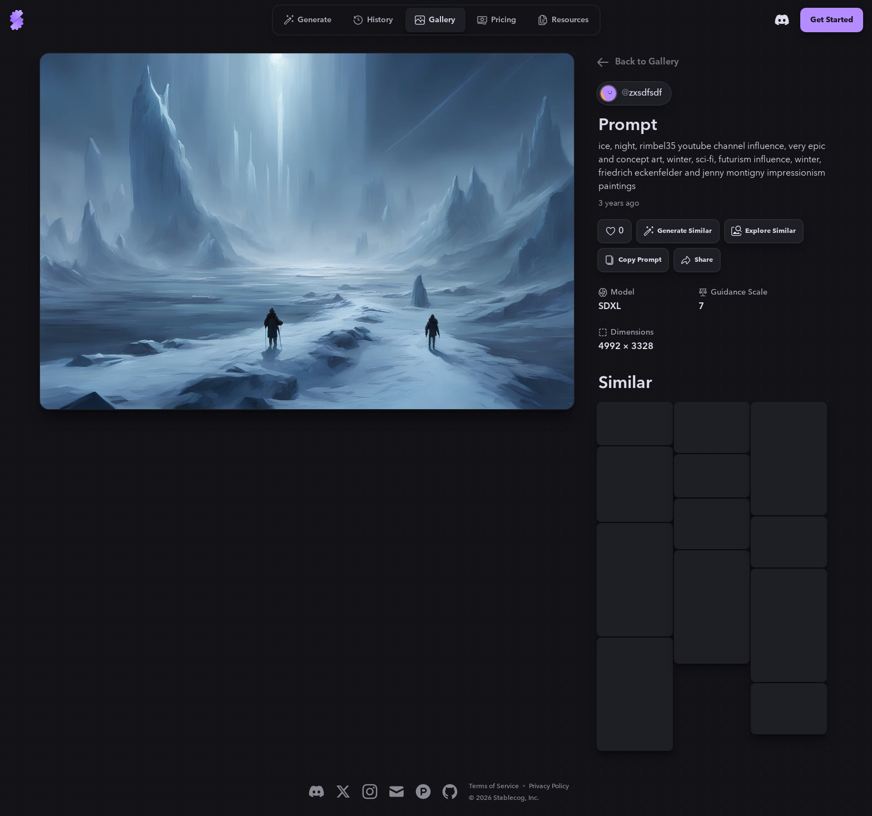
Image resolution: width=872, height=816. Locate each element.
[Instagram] (369, 791)
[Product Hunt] (423, 791)
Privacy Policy (549, 786)
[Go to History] (373, 20)
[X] (343, 791)
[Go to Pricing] (497, 20)
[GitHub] (450, 791)
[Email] (396, 791)
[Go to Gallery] (435, 20)
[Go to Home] (16, 20)
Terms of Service (494, 786)
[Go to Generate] (308, 20)
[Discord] (782, 20)
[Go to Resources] (563, 20)
